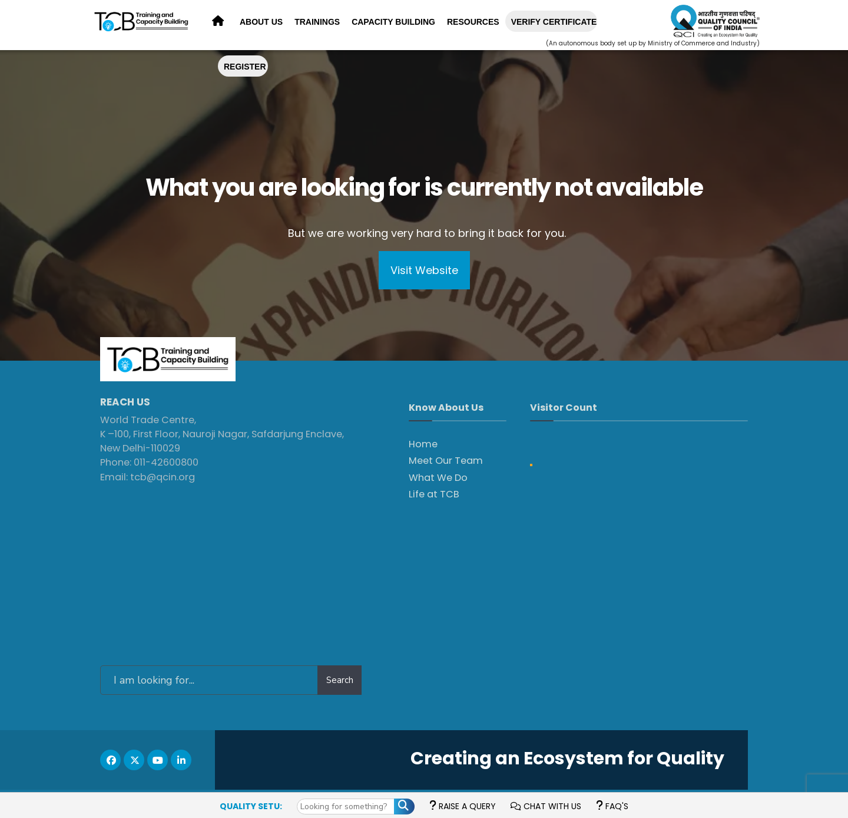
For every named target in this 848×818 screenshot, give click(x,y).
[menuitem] (261, 22)
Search (339, 680)
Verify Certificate (554, 22)
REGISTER (245, 66)
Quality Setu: (251, 806)
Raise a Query (462, 806)
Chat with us (546, 806)
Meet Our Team (446, 460)
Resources (473, 22)
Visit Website (424, 270)
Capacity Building (393, 22)
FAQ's (612, 806)
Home (423, 444)
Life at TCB (434, 494)
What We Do (438, 477)
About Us (261, 22)
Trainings (317, 22)
